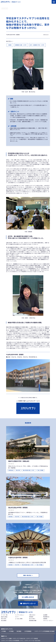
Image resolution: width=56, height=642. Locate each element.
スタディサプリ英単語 (32, 638)
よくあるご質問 (18, 618)
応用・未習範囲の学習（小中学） (37, 45)
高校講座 (19, 631)
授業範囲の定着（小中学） (21, 45)
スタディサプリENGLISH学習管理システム (12, 640)
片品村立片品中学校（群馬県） (18, 557)
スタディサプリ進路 (6, 638)
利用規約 (45, 618)
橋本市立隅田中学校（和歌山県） (19, 461)
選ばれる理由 (4, 616)
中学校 (18, 470)
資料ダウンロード (29, 603)
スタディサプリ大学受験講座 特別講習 (44, 631)
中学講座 (11, 631)
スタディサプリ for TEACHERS (32, 640)
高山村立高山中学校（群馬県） (18, 507)
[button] (54, 2)
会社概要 (45, 615)
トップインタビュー (19, 615)
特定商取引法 (46, 616)
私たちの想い (32, 618)
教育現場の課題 (32, 620)
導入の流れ (3, 618)
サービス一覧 (4, 615)
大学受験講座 (27, 631)
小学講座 (3, 631)
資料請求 (31, 616)
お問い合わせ (29, 597)
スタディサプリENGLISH (18, 638)
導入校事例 (3, 620)
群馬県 (10, 516)
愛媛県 (9, 45)
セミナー (17, 616)
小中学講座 (40, 470)
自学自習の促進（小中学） (29, 470)
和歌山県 (11, 470)
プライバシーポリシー (48, 620)
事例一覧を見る (27, 575)
